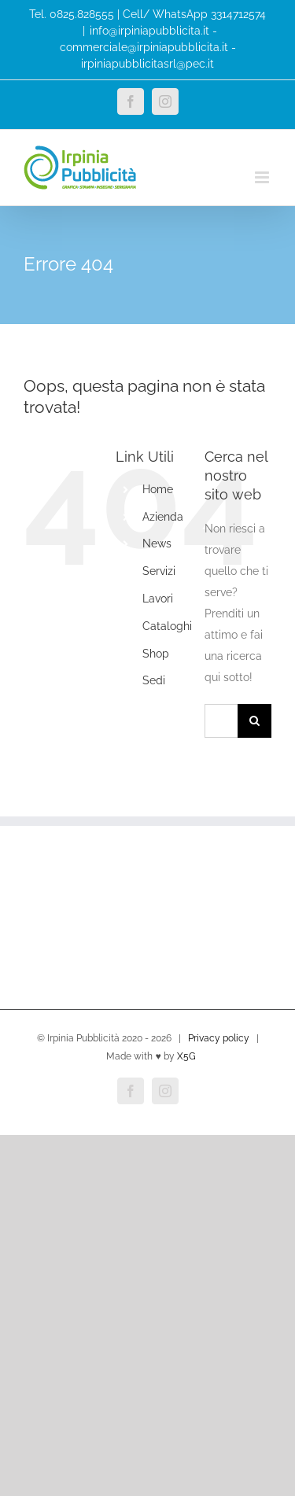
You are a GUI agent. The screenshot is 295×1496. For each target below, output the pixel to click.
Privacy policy (218, 1038)
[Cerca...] (221, 721)
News (156, 543)
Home (157, 489)
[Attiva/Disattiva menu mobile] (263, 177)
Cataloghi (167, 626)
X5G (186, 1056)
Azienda (162, 516)
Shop (155, 653)
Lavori (157, 598)
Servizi (158, 571)
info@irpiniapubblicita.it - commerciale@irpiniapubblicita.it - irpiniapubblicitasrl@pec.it (148, 47)
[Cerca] (254, 721)
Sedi (153, 680)
